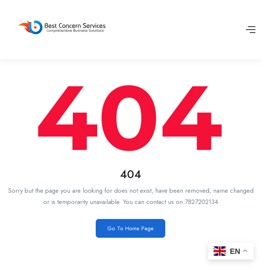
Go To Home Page (130, 228)
